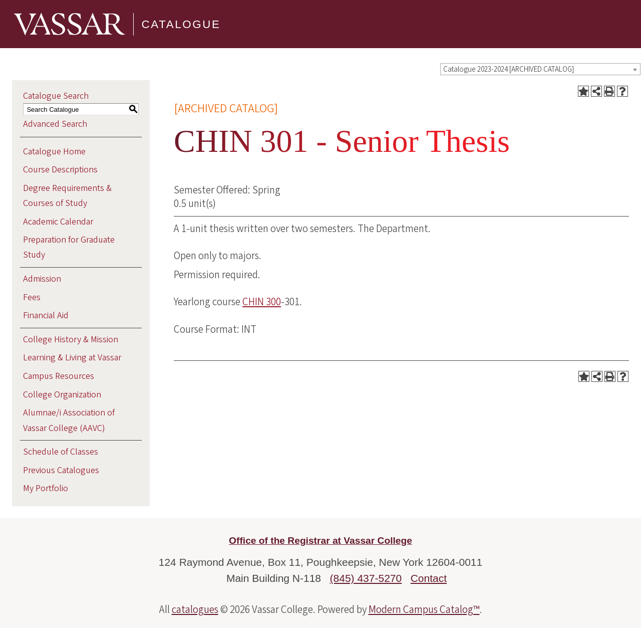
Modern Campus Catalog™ (424, 609)
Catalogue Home (54, 151)
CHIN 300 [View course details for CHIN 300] (261, 301)
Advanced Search (55, 124)
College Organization (62, 394)
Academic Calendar (58, 222)
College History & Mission (70, 339)
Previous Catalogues (61, 470)
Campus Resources (58, 376)
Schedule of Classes (60, 452)
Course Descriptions (60, 169)
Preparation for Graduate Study (69, 247)
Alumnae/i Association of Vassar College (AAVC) (69, 420)
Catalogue (181, 24)
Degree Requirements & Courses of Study (67, 196)
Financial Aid (46, 315)
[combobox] (540, 69)
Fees (32, 297)
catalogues (195, 609)
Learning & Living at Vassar (72, 357)
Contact (429, 578)
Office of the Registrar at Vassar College (320, 540)
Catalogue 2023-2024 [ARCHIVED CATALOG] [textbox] (508, 69)
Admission (42, 279)
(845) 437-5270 (366, 578)
